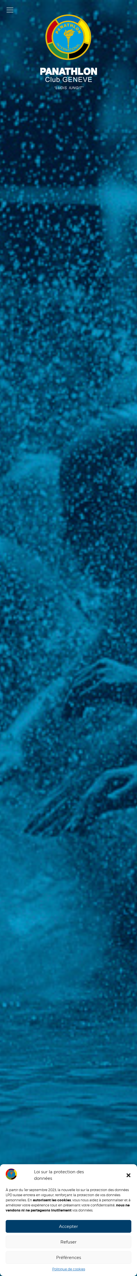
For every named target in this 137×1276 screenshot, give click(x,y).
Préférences (68, 1257)
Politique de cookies (68, 1269)
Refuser (68, 1242)
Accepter (68, 1226)
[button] (128, 1175)
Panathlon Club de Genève (68, 51)
